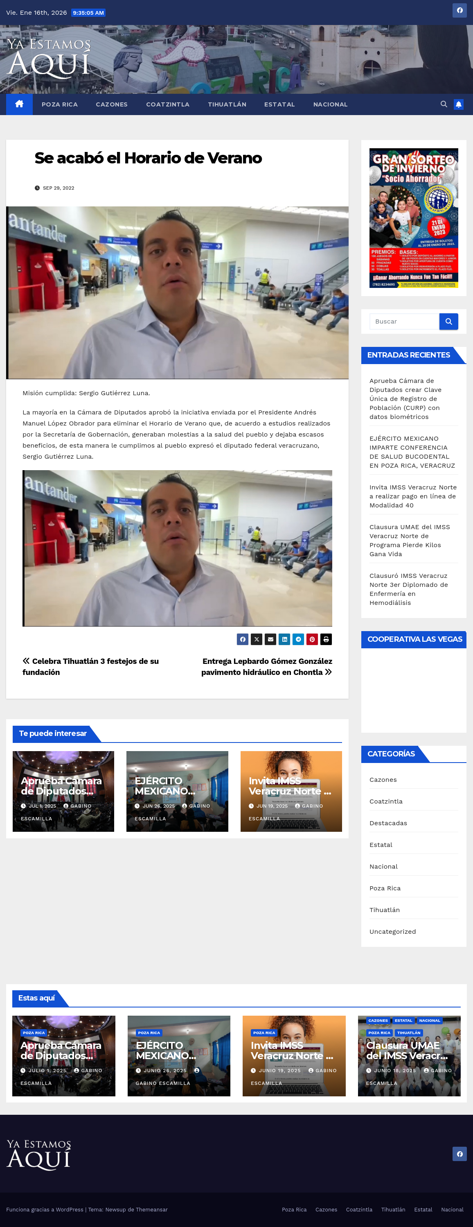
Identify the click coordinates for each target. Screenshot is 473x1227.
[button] (444, 104)
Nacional (330, 104)
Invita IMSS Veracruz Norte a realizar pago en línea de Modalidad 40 (413, 496)
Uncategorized (392, 931)
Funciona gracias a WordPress (45, 1210)
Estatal (279, 104)
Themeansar (152, 1210)
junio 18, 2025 (396, 1070)
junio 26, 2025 (166, 1070)
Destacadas (388, 823)
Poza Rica (60, 104)
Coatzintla (168, 104)
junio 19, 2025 (281, 1070)
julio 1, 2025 (48, 1070)
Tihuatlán (227, 104)
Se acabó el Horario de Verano (148, 158)
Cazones (112, 104)
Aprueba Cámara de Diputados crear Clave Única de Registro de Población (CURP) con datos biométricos (405, 399)
